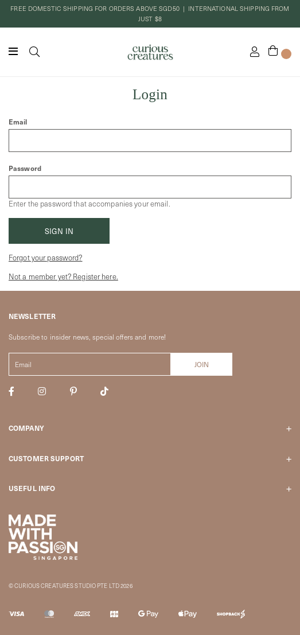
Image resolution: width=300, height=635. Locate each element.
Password (25, 168)
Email (18, 121)
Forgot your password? (46, 257)
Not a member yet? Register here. (63, 276)
